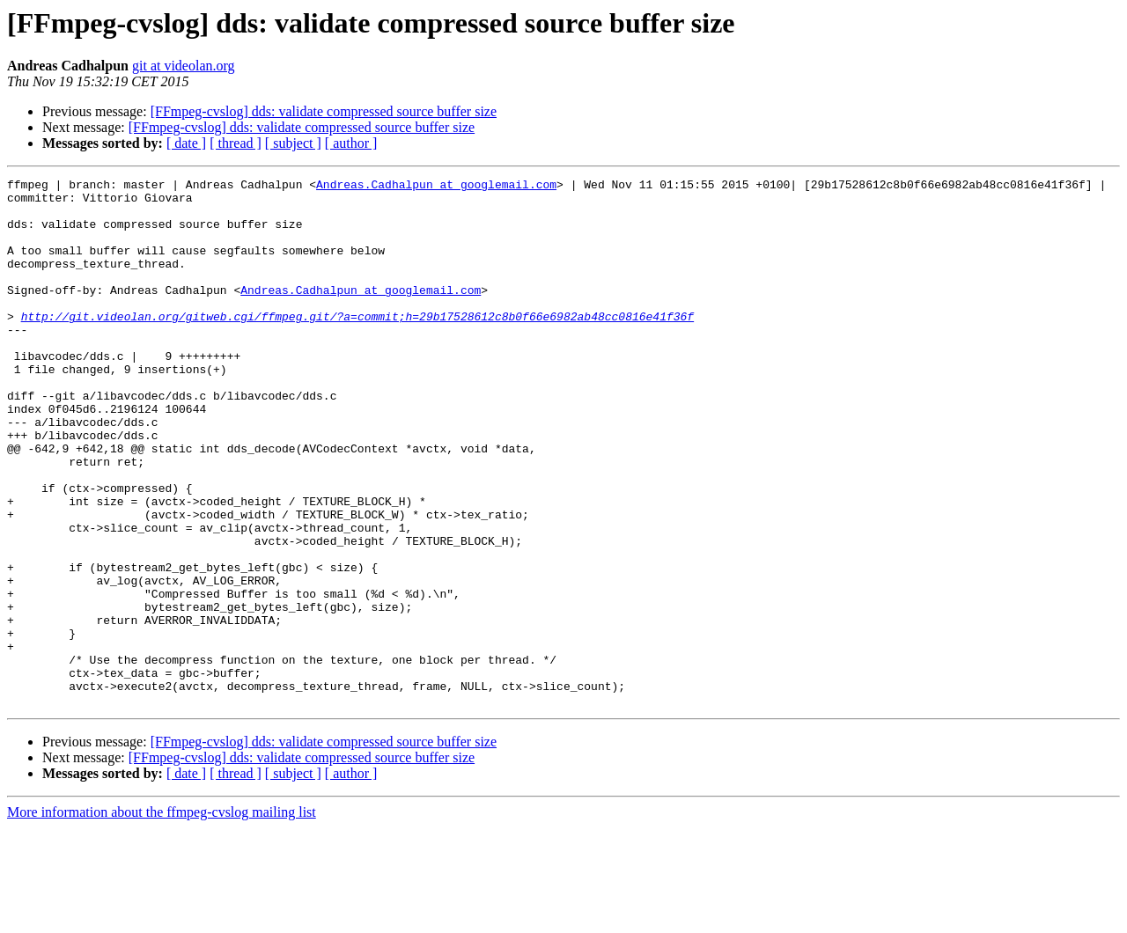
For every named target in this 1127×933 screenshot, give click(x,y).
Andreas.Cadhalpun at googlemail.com (436, 187)
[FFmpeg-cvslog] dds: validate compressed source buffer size (324, 111)
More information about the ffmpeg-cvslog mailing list (161, 917)
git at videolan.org (183, 65)
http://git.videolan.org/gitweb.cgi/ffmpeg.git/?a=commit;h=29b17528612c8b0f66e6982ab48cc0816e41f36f (357, 345)
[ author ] (351, 143)
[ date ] (186, 143)
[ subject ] (293, 143)
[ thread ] (235, 143)
